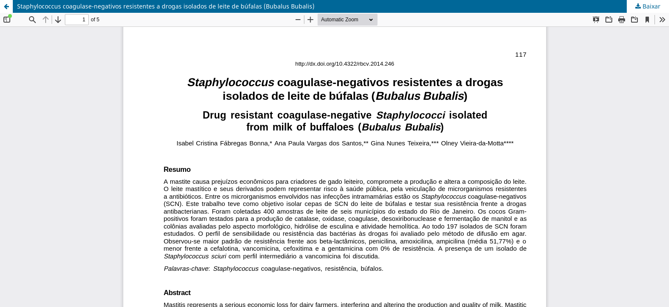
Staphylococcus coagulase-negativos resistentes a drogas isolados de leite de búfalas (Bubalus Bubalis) (165, 6)
